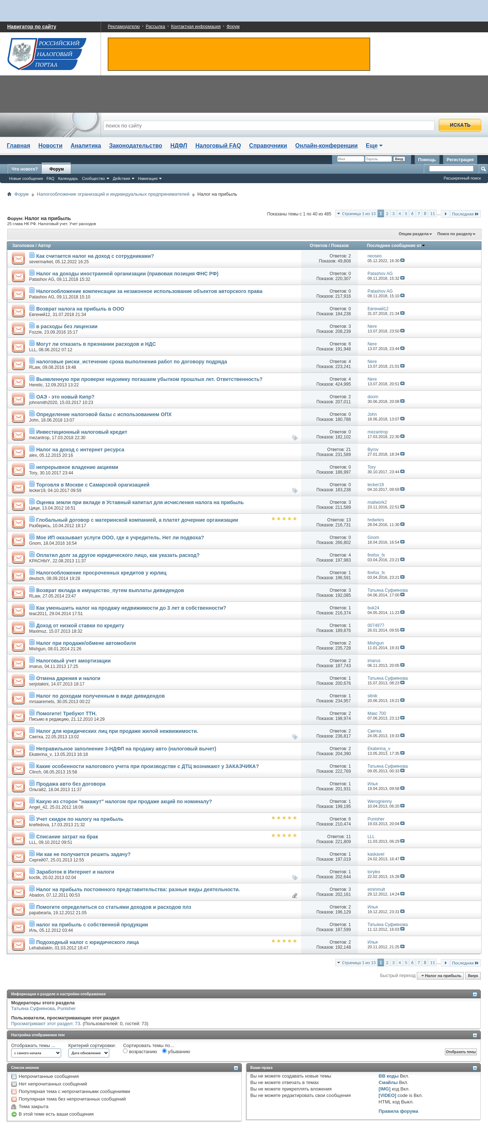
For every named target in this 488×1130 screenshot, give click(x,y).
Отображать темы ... (33, 1045)
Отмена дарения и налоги (68, 678)
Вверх (473, 975)
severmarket (41, 261)
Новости (50, 146)
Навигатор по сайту (31, 26)
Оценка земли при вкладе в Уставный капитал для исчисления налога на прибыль (140, 502)
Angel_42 (38, 807)
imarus (35, 666)
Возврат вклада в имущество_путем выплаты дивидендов (110, 590)
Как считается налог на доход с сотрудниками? (95, 256)
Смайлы (388, 1082)
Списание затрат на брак (67, 837)
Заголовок (23, 245)
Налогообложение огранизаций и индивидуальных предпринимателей (113, 194)
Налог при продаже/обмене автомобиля (86, 643)
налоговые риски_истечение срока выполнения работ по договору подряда (131, 361)
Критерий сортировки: (92, 1045)
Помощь (427, 159)
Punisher (66, 1008)
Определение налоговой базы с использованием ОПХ (104, 414)
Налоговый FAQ (218, 146)
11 (432, 213)
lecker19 (37, 490)
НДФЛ (178, 146)
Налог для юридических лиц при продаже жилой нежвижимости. (117, 731)
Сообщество (93, 178)
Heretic (36, 384)
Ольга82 (37, 789)
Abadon (36, 895)
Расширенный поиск (462, 178)
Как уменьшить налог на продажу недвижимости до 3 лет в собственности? (131, 608)
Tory (33, 472)
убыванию (176, 1051)
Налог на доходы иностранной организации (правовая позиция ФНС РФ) (127, 273)
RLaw (34, 367)
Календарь (68, 178)
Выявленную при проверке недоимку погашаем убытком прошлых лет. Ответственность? (149, 379)
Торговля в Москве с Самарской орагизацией (92, 485)
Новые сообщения (26, 178)
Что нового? (24, 169)
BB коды (389, 1076)
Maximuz (37, 631)
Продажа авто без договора (71, 784)
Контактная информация (196, 26)
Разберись (39, 525)
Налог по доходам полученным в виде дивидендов (100, 696)
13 (348, 519)
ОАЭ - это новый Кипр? (65, 397)
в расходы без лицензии (67, 326)
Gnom (35, 543)
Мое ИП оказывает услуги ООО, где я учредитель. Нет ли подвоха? (120, 537)
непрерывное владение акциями (77, 467)
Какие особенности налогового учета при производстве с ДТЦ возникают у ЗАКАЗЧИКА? (147, 766)
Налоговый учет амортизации (73, 661)
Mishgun (37, 648)
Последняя (465, 214)
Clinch (35, 772)
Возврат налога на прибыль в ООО (80, 309)
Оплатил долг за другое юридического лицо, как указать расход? (118, 555)
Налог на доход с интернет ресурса (80, 449)
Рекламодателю (124, 26)
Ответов (318, 245)
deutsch (36, 578)
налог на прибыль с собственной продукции (92, 924)
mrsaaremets (41, 701)
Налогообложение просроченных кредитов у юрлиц (101, 573)
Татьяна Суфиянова (33, 1008)
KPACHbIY (39, 560)
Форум (232, 26)
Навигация (147, 178)
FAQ (50, 178)
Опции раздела (413, 234)
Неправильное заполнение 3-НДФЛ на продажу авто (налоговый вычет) (126, 749)
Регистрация (460, 159)
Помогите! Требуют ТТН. (66, 713)
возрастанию (140, 1051)
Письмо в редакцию (49, 719)
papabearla (40, 912)
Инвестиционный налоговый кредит (81, 432)
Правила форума (398, 1111)
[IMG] (385, 1089)
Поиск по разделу (454, 234)
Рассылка (155, 26)
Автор (44, 245)
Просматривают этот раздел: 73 (45, 1023)
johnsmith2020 (43, 402)
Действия (121, 178)
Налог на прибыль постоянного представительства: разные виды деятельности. (138, 889)
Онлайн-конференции (326, 146)
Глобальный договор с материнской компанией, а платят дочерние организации (137, 520)
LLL (32, 349)
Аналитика (85, 146)
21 (348, 449)
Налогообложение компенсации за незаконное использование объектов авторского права (149, 291)
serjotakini (39, 684)
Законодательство (135, 146)
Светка (36, 736)
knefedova (39, 824)
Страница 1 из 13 (359, 213)
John (33, 420)
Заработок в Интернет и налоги (75, 872)
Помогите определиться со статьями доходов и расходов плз (113, 907)
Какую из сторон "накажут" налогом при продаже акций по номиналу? (124, 801)
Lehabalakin (40, 947)
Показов (340, 245)
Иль (33, 930)
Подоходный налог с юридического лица (87, 942)
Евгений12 (39, 314)
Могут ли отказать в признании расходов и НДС (96, 344)
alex (33, 455)
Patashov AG (41, 279)
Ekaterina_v (40, 754)
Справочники (268, 146)
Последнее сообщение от (396, 245)
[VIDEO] (387, 1095)
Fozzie (35, 332)
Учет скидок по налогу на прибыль (80, 819)
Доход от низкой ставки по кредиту (80, 625)
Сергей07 (38, 859)
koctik (34, 877)
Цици (34, 508)
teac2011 (38, 613)
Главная (18, 146)
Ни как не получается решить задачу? (83, 854)
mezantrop (39, 437)
